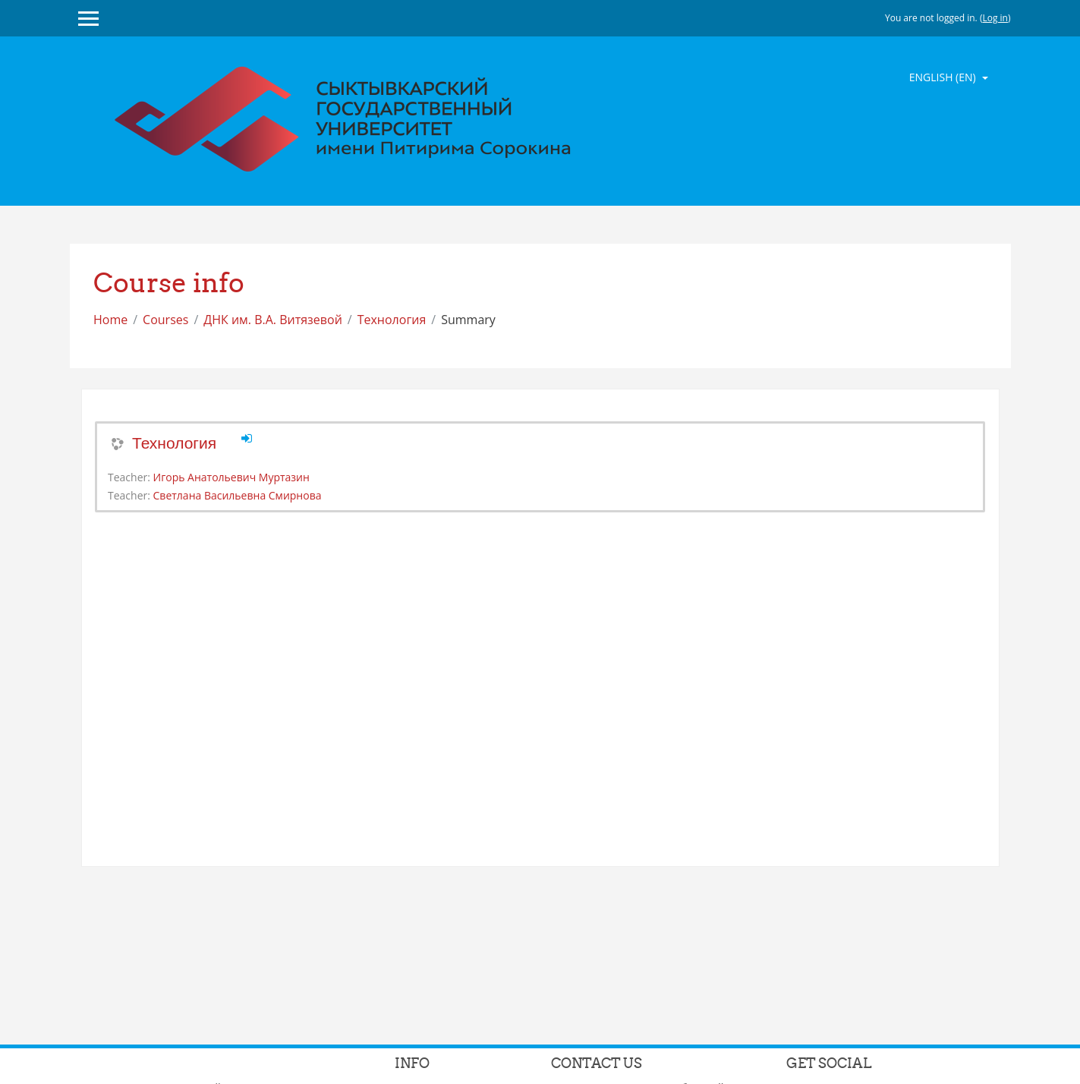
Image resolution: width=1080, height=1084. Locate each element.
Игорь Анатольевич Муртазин (231, 477)
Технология (392, 319)
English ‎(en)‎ (944, 77)
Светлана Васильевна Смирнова (237, 495)
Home (110, 319)
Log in (995, 17)
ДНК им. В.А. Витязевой (272, 319)
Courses (165, 319)
